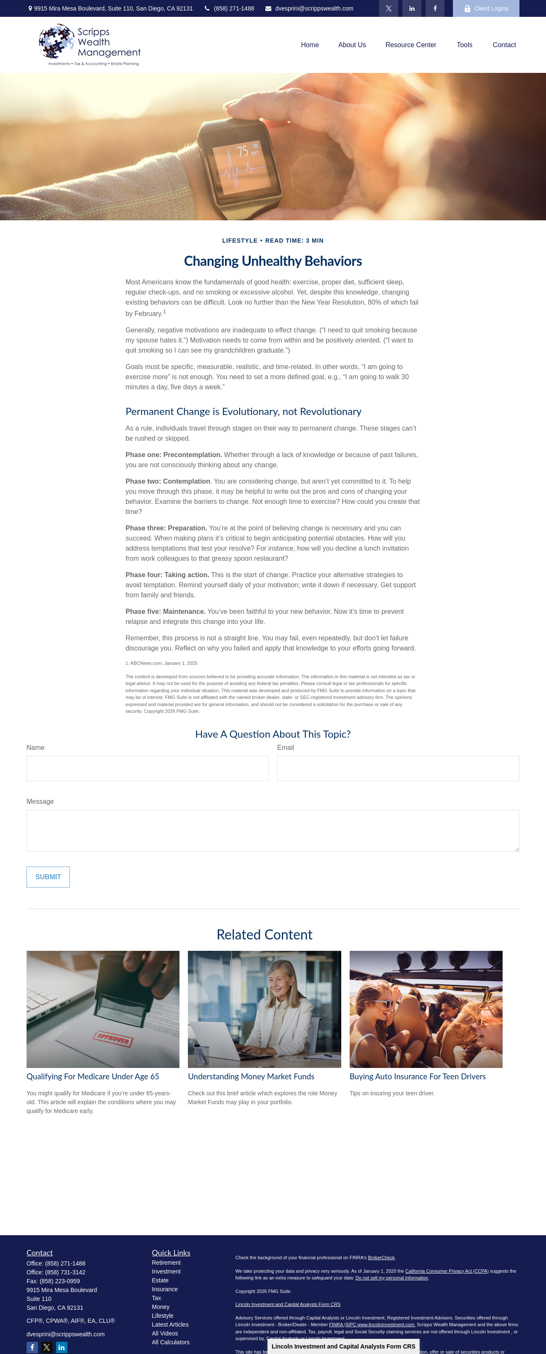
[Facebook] (435, 8)
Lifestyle (163, 1315)
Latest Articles (170, 1324)
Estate (160, 1280)
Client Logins (486, 8)
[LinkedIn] (411, 8)
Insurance (165, 1289)
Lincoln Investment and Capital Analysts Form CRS (343, 1346)
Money (161, 1306)
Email (285, 747)
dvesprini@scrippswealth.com (309, 8)
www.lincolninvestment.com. (387, 1324)
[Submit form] (48, 877)
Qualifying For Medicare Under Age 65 (93, 1076)
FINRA (336, 1324)
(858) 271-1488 (228, 8)
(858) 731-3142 (65, 1272)
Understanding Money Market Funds (251, 1076)
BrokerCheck (381, 1257)
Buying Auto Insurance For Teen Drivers (418, 1076)
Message (40, 801)
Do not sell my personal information (392, 1277)
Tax (156, 1298)
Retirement (166, 1262)
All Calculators (171, 1342)
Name (36, 747)
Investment (166, 1271)
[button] (309, 44)
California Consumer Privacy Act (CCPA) (447, 1271)
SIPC (351, 1324)
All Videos (165, 1333)
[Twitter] (388, 8)
